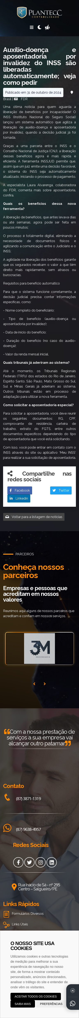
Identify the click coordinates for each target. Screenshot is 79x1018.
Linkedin (19, 498)
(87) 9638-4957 (22, 829)
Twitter (60, 490)
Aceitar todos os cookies (36, 996)
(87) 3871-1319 (22, 798)
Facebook (20, 490)
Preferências (51, 1004)
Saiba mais (23, 1004)
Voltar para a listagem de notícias (33, 517)
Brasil (7, 99)
